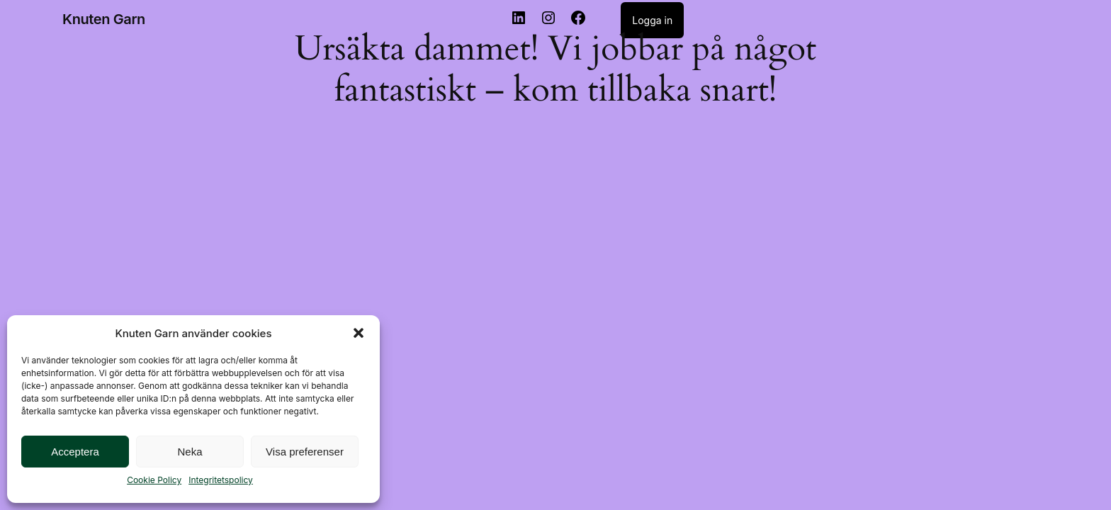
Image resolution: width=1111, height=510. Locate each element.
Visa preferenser (305, 452)
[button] (358, 333)
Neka (189, 452)
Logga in (652, 20)
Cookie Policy (154, 480)
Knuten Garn (103, 19)
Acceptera (75, 452)
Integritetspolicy (220, 480)
